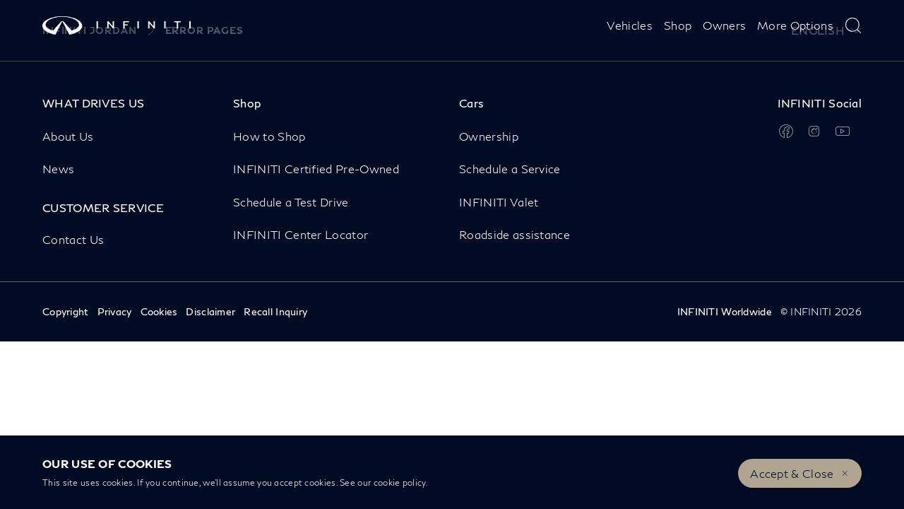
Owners (724, 25)
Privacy (114, 311)
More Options (795, 25)
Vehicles (630, 25)
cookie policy (400, 482)
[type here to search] (853, 25)
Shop (677, 25)
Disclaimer (210, 311)
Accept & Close (791, 473)
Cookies (159, 311)
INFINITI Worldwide (724, 311)
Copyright (65, 311)
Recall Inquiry (275, 311)
